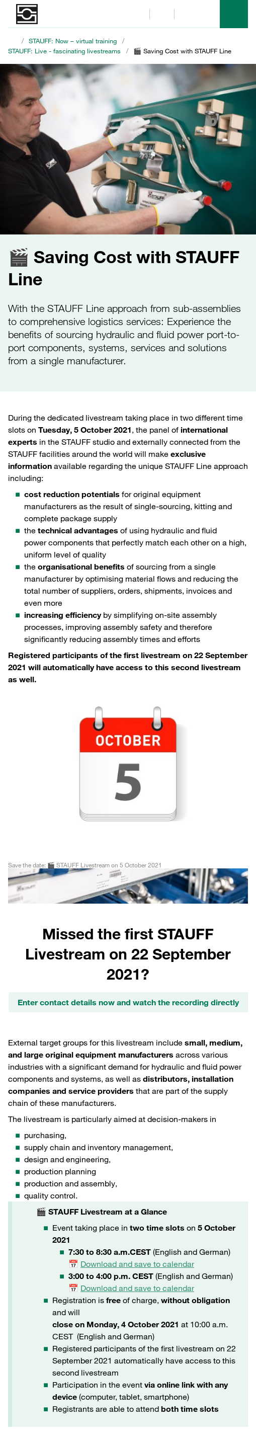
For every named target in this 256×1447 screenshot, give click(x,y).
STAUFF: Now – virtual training (73, 41)
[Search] (137, 14)
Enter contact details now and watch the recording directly (128, 1002)
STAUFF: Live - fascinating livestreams (64, 51)
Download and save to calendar (137, 1264)
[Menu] (234, 14)
